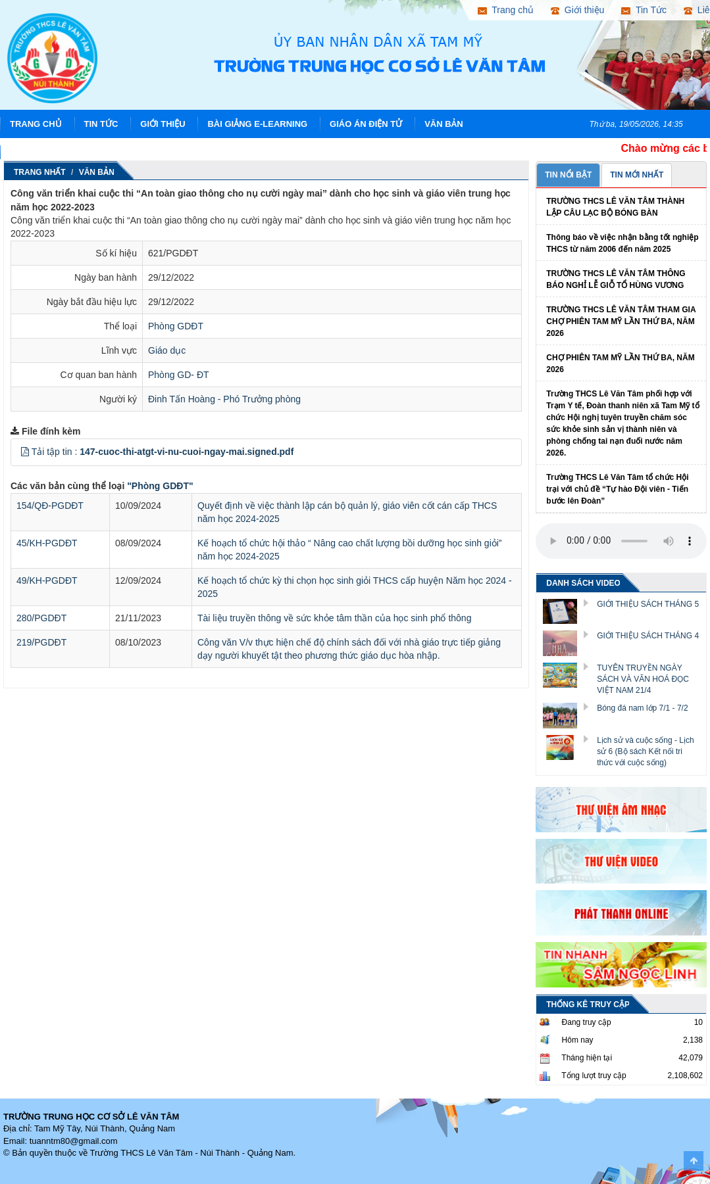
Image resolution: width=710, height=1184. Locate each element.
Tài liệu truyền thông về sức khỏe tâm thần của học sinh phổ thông (334, 618)
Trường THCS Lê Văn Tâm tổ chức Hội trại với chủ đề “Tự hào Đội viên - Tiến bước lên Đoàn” (617, 489)
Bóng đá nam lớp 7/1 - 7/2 (642, 708)
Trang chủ (36, 124)
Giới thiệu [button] (577, 10)
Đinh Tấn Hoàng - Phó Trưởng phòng (224, 399)
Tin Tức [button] (644, 10)
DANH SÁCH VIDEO (583, 583)
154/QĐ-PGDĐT (50, 505)
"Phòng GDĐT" (160, 486)
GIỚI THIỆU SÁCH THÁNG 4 (648, 635)
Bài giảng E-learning (257, 124)
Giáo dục (167, 350)
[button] (25, 451)
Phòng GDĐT (175, 326)
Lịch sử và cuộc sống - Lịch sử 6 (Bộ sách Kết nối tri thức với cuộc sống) (645, 751)
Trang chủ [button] (506, 10)
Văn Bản (443, 124)
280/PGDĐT (41, 618)
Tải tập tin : (163, 451)
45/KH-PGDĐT (47, 543)
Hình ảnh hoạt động (57, 152)
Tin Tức (101, 124)
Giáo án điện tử (366, 124)
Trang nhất (40, 172)
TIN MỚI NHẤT (636, 174)
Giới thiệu (162, 124)
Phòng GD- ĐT (178, 374)
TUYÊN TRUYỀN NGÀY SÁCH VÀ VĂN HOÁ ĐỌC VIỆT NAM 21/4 (643, 679)
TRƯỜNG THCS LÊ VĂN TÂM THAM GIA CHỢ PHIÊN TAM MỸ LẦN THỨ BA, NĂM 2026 (621, 321)
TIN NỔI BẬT (568, 174)
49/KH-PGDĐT (47, 580)
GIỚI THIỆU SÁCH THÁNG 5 (648, 604)
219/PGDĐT (41, 642)
